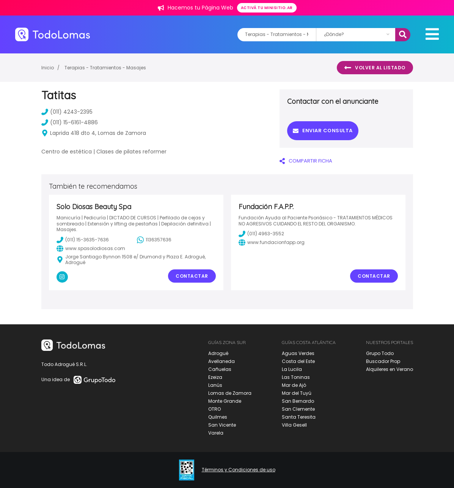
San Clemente (298, 409)
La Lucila (292, 369)
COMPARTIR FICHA (306, 160)
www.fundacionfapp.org (272, 242)
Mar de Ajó (294, 385)
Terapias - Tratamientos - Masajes (105, 67)
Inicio (47, 67)
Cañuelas (219, 369)
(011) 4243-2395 (67, 111)
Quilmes (217, 417)
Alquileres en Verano (389, 369)
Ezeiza (215, 377)
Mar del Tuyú (296, 393)
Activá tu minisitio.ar (267, 8)
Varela (215, 433)
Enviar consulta (323, 130)
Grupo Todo (380, 353)
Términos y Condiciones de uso (238, 470)
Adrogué (218, 353)
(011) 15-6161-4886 (69, 122)
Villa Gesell (294, 425)
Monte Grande (224, 401)
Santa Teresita (299, 417)
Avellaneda (221, 361)
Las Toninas (296, 377)
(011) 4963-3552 (261, 233)
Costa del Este (298, 361)
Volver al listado (374, 68)
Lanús (215, 385)
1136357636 (154, 239)
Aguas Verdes (298, 353)
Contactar (192, 276)
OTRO (214, 409)
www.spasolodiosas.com (91, 248)
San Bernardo (298, 401)
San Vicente (222, 425)
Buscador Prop (383, 361)
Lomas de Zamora (229, 393)
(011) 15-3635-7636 (83, 239)
